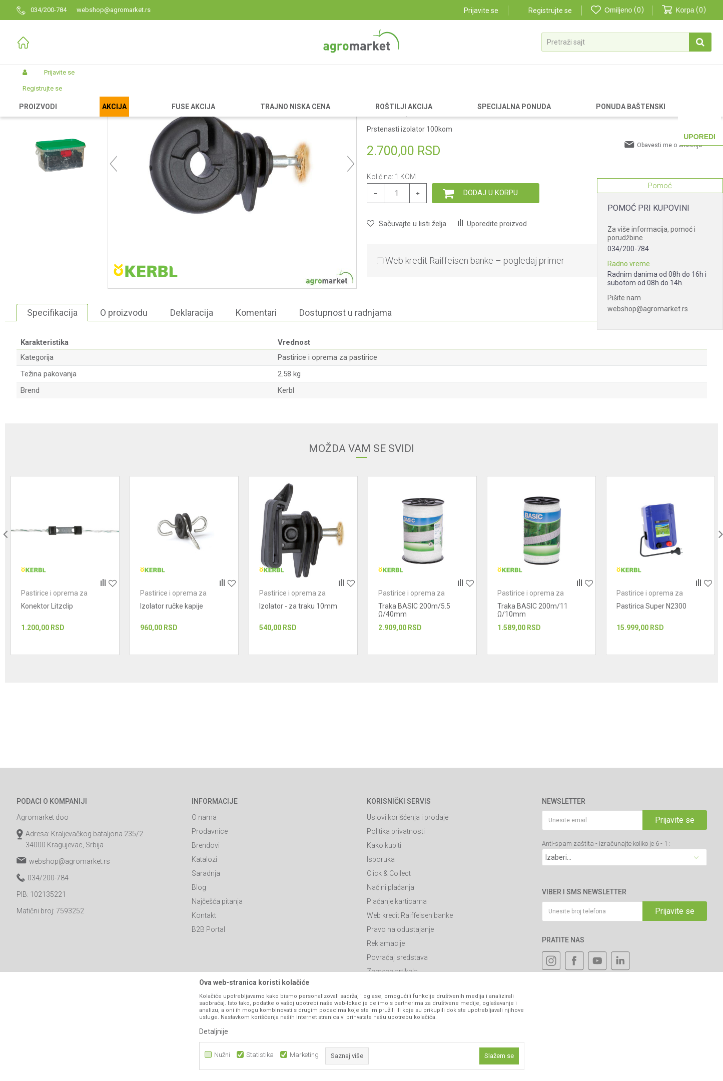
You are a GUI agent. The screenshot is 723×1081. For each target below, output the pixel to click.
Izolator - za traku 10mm (298, 691)
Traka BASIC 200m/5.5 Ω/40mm (414, 695)
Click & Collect (389, 958)
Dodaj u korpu (490, 277)
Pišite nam (624, 298)
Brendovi (206, 930)
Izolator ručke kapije (171, 691)
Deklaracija (191, 397)
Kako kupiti (384, 930)
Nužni (222, 1054)
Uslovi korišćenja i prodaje (407, 902)
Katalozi (204, 944)
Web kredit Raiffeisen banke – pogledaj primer (474, 345)
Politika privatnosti (396, 916)
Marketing (304, 1054)
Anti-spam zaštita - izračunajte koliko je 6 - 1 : (606, 928)
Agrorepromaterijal (143, 96)
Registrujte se (550, 11)
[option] (60, 162)
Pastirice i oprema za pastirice (218, 96)
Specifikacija (52, 397)
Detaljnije (213, 1031)
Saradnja (206, 958)
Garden (100, 96)
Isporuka (381, 944)
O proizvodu (124, 397)
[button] (626, 42)
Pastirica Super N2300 (651, 691)
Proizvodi (69, 96)
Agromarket (33, 96)
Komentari (256, 397)
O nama (204, 902)
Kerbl (286, 474)
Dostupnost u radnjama (345, 397)
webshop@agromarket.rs (647, 309)
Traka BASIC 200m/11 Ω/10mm (532, 695)
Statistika (260, 1054)
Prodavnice (210, 916)
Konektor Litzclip (47, 691)
